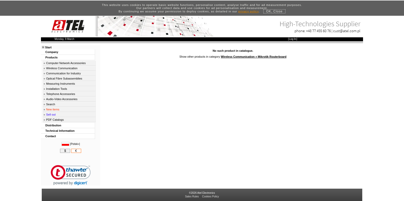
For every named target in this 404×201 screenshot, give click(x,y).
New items (52, 109)
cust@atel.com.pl (346, 30)
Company (51, 52)
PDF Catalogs (55, 119)
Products (51, 57)
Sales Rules (192, 196)
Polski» (75, 144)
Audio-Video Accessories (61, 99)
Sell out (51, 114)
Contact (50, 136)
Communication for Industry (63, 73)
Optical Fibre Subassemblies (64, 78)
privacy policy (248, 11)
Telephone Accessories (60, 93)
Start (48, 47)
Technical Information (59, 130)
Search (50, 104)
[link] (70, 175)
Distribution (53, 125)
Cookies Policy (210, 196)
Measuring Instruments (60, 83)
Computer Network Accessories (66, 63)
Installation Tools (56, 88)
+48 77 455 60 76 (318, 30)
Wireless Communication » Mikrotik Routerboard (254, 56)
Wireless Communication (62, 68)
